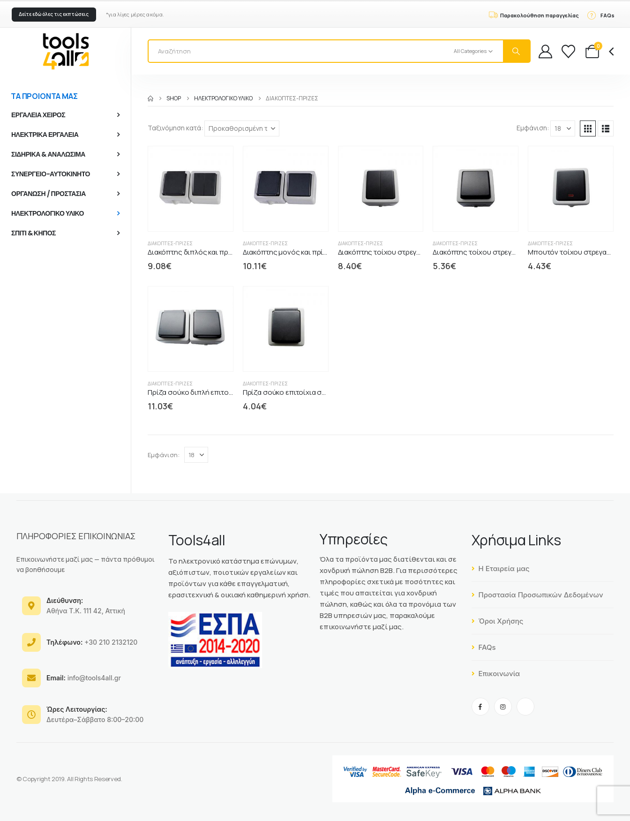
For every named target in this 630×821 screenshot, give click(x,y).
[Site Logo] (65, 51)
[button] (54, 15)
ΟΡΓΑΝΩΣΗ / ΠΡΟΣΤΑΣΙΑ (48, 193)
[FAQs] (600, 14)
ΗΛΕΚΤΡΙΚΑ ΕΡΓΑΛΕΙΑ (44, 134)
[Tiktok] (525, 707)
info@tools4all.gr (83, 678)
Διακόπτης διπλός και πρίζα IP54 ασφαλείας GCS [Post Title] (226, 252)
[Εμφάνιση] (562, 128)
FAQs (484, 647)
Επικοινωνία (496, 673)
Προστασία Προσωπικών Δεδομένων (537, 594)
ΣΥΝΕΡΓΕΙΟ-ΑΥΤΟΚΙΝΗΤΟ (50, 174)
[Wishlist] (568, 51)
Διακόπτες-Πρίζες (170, 243)
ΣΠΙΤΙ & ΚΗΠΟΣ (33, 233)
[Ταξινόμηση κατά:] (241, 128)
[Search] (516, 51)
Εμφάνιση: (533, 127)
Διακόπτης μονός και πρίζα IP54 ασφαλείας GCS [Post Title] (320, 252)
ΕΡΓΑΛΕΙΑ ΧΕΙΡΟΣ (38, 115)
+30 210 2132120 (91, 642)
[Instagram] (503, 707)
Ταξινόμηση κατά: (175, 127)
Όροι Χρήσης (498, 621)
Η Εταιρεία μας (501, 568)
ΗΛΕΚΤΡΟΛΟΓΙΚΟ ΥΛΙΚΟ (47, 213)
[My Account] (545, 51)
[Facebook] (480, 707)
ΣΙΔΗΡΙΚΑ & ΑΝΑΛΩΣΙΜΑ (48, 154)
